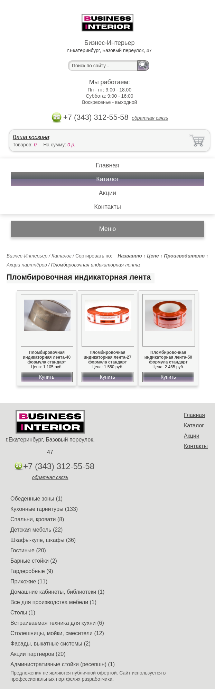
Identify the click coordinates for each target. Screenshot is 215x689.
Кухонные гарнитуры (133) (44, 509)
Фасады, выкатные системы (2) (50, 644)
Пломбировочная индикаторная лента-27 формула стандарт (107, 357)
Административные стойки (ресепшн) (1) (62, 664)
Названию (132, 256)
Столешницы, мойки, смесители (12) (57, 633)
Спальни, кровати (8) (37, 519)
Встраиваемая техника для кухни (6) (57, 623)
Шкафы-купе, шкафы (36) (43, 540)
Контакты (107, 206)
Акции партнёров (27, 265)
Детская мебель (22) (36, 530)
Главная (108, 165)
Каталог (107, 179)
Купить (46, 377)
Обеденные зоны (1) (36, 499)
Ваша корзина (31, 137)
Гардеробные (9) (31, 571)
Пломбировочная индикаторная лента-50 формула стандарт (168, 357)
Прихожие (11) (28, 581)
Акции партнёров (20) (38, 654)
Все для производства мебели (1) (53, 602)
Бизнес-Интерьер (27, 256)
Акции (107, 193)
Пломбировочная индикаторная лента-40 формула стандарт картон (47, 359)
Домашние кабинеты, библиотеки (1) (57, 592)
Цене (154, 256)
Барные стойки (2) (33, 561)
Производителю (186, 256)
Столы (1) (22, 612)
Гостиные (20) (28, 550)
